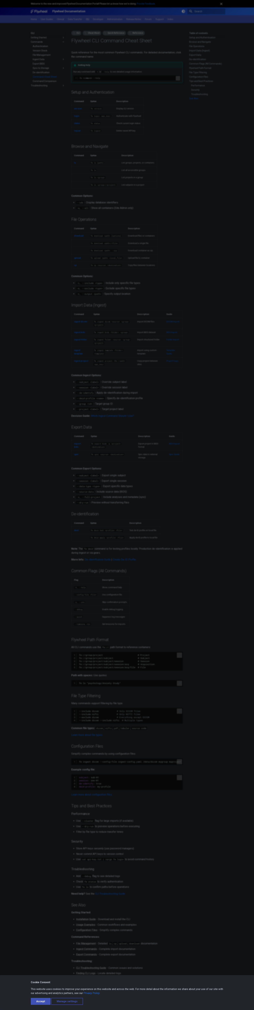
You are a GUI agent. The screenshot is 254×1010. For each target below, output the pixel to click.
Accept (40, 1001)
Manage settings (67, 1001)
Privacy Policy (91, 993)
